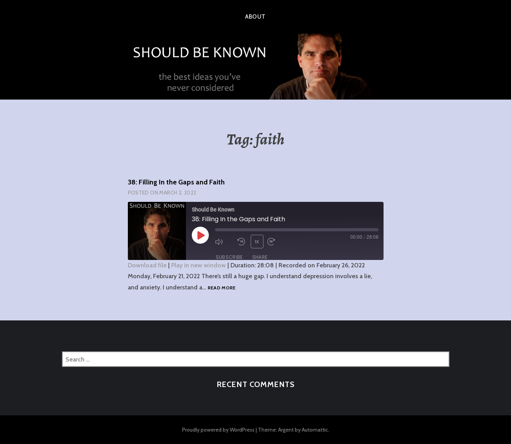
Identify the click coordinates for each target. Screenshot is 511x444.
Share (260, 257)
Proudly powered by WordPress (218, 429)
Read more (222, 288)
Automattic (315, 429)
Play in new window (198, 265)
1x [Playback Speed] (257, 241)
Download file (147, 265)
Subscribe (229, 257)
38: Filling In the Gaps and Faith (176, 182)
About (255, 16)
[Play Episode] (200, 235)
